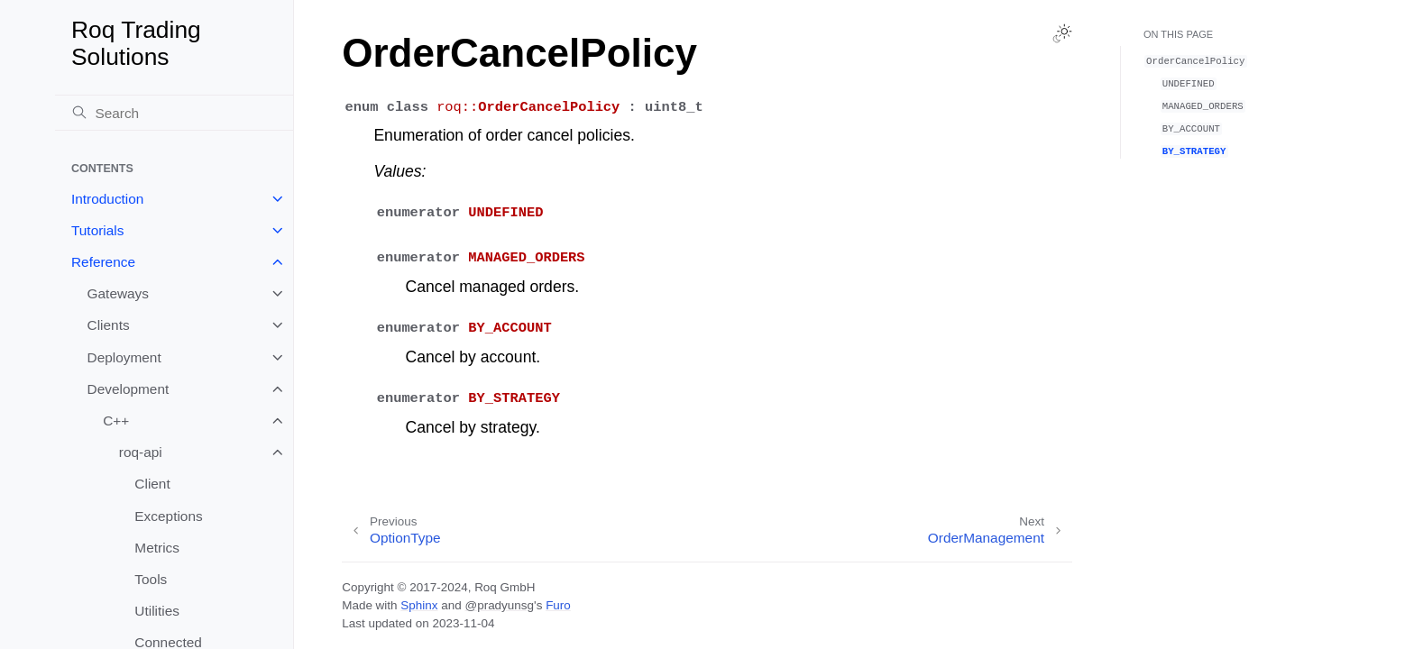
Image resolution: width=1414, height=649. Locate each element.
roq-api (140, 452)
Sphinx (418, 605)
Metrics (156, 547)
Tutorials (97, 230)
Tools (150, 579)
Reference (103, 262)
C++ (116, 420)
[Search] (174, 113)
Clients (108, 325)
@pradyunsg (499, 605)
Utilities (156, 610)
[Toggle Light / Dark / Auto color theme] (1062, 33)
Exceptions (168, 516)
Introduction (107, 198)
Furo (558, 605)
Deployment (124, 357)
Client (152, 483)
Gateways (118, 293)
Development (128, 389)
